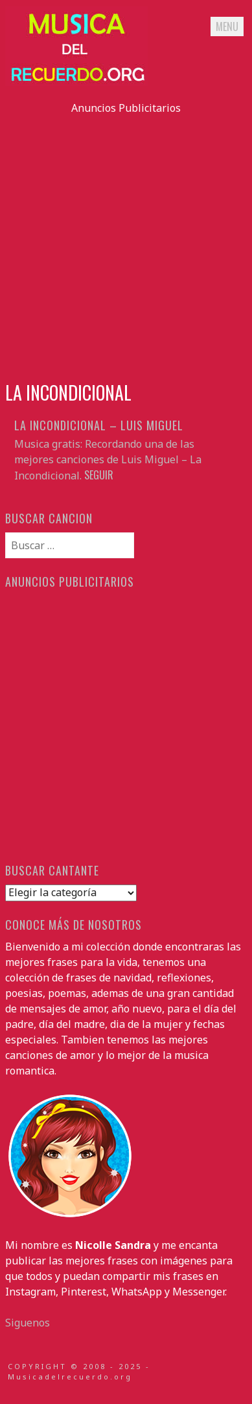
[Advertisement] (126, 241)
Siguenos (27, 1322)
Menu (227, 26)
